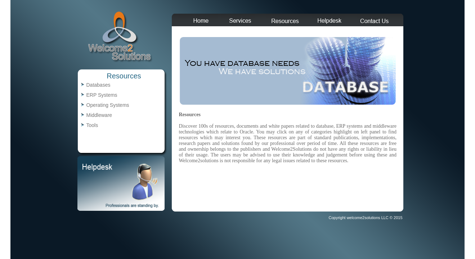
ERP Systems (101, 95)
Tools (92, 125)
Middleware (99, 115)
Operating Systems (107, 105)
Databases (98, 85)
